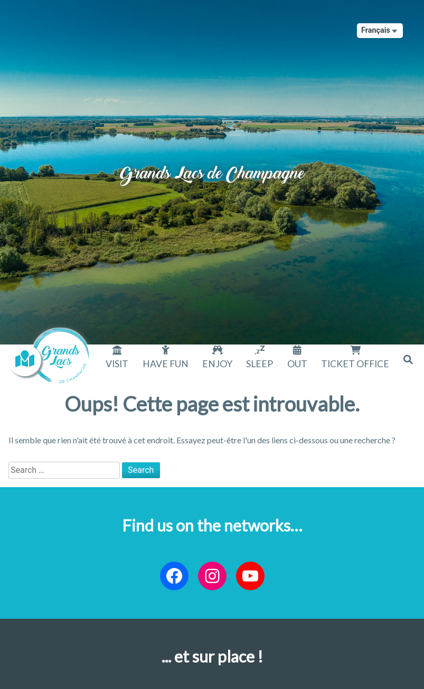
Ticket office (355, 363)
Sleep (259, 363)
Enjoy (217, 363)
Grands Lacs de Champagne (212, 164)
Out (297, 363)
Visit (117, 363)
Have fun (166, 363)
